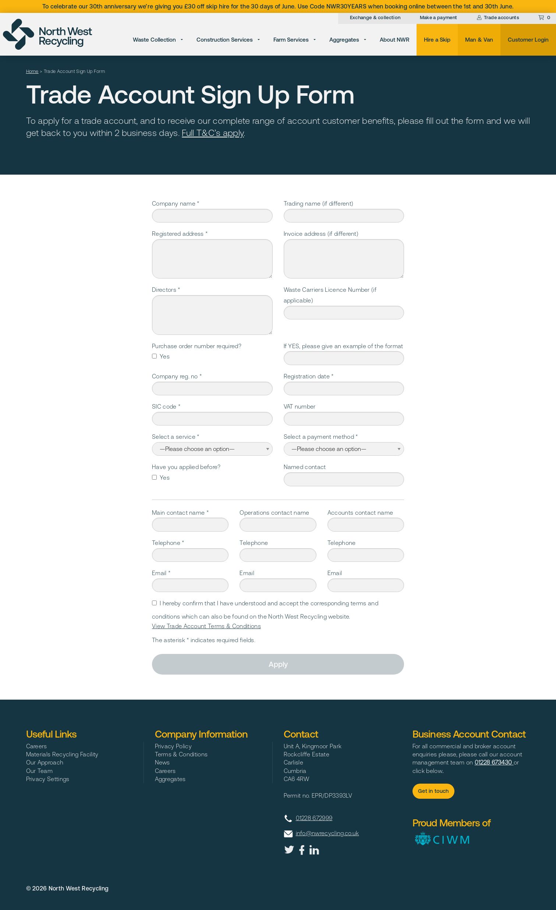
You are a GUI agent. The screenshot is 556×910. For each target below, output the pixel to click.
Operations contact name (274, 512)
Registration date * (309, 376)
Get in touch (433, 791)
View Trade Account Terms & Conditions (206, 626)
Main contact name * (180, 512)
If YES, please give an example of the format (343, 346)
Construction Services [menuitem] (224, 39)
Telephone (254, 542)
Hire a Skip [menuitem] (437, 39)
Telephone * (168, 542)
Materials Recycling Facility (62, 754)
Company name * (175, 203)
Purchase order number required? (196, 346)
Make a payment (438, 17)
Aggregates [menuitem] (344, 39)
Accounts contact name (360, 512)
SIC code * (166, 406)
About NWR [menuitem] (394, 39)
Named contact (305, 466)
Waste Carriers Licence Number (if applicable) (330, 295)
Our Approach (45, 762)
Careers (36, 746)
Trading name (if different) (319, 203)
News (162, 762)
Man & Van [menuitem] (479, 39)
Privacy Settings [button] (48, 779)
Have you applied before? (186, 466)
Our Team (39, 770)
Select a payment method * (321, 436)
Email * (161, 573)
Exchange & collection (375, 17)
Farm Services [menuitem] (291, 39)
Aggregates (170, 779)
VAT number (300, 406)
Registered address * (180, 233)
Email (247, 573)
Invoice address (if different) (321, 233)
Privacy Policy (173, 746)
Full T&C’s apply (213, 133)
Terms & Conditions (181, 754)
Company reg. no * (177, 376)
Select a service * (175, 436)
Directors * (166, 289)
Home (32, 71)
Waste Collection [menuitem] (154, 39)
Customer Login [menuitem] (528, 39)
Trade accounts (498, 17)
